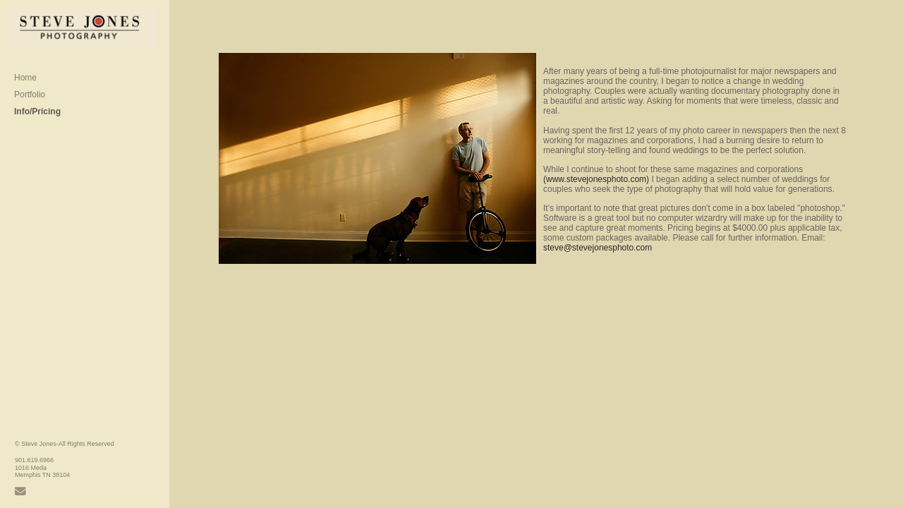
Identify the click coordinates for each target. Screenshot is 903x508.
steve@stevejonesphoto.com (597, 248)
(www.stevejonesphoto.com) (596, 179)
